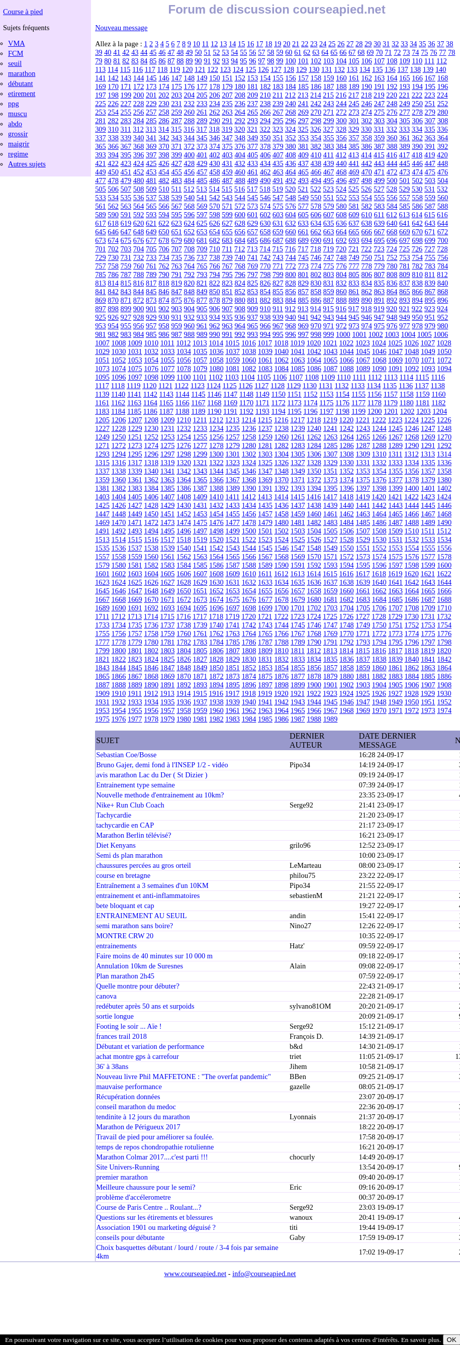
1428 (151, 505)
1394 (314, 488)
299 (328, 121)
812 (442, 275)
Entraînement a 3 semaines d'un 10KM (152, 885)
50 (198, 52)
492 (290, 180)
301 (353, 121)
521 (303, 189)
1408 (183, 497)
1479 (265, 522)
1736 (151, 625)
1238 (281, 428)
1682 (346, 599)
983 (126, 334)
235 (227, 104)
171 (126, 86)
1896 (249, 685)
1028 (444, 343)
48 (179, 52)
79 (98, 61)
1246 (412, 428)
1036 (216, 351)
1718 (216, 616)
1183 (102, 411)
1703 (330, 608)
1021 (330, 343)
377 (252, 146)
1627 (167, 582)
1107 (296, 377)
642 (417, 223)
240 (290, 104)
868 (442, 292)
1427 (135, 505)
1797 (428, 642)
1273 (135, 445)
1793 (362, 642)
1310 (379, 454)
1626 (151, 582)
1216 (281, 420)
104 (341, 61)
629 (252, 223)
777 (353, 266)
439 (328, 163)
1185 (134, 411)
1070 (412, 360)
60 (288, 52)
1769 (330, 634)
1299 (200, 454)
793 (202, 275)
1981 (200, 719)
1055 (167, 360)
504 (442, 180)
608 (341, 215)
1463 (362, 514)
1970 (379, 710)
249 (404, 104)
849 (202, 292)
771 (278, 266)
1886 (444, 676)
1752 (412, 625)
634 (316, 223)
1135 (390, 386)
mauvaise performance (129, 1087)
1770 (346, 634)
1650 (183, 591)
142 (113, 78)
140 (440, 69)
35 (422, 44)
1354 (379, 471)
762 (163, 266)
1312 (411, 454)
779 (379, 266)
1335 (428, 463)
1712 (118, 616)
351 (278, 138)
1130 (310, 386)
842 (113, 292)
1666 (444, 591)
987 (176, 334)
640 (392, 223)
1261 (298, 437)
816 (138, 283)
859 (328, 292)
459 (227, 172)
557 (404, 198)
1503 (298, 531)
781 (404, 266)
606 (316, 215)
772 (290, 266)
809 (404, 275)
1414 (281, 497)
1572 (346, 557)
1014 (216, 343)
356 (341, 138)
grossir (18, 134)
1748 (346, 625)
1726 (346, 616)
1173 (294, 403)
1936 (183, 702)
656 (239, 232)
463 (278, 172)
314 (163, 129)
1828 (216, 659)
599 (227, 215)
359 (379, 138)
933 (202, 317)
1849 (200, 668)
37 (440, 44)
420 (442, 155)
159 (328, 78)
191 (379, 86)
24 (322, 44)
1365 (200, 480)
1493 (135, 531)
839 (429, 283)
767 (227, 266)
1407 (167, 497)
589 (100, 215)
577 (303, 206)
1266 (379, 437)
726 (417, 249)
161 (353, 78)
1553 (395, 548)
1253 (167, 437)
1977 (135, 719)
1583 (167, 565)
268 (290, 112)
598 (214, 215)
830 (316, 283)
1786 (249, 642)
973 (353, 326)
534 (113, 198)
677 (151, 240)
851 (227, 292)
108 (392, 61)
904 (189, 309)
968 (290, 326)
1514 (119, 539)
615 (429, 215)
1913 (167, 693)
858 (316, 292)
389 (404, 146)
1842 (444, 659)
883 (278, 300)
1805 (200, 651)
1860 (379, 668)
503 (429, 180)
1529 (362, 539)
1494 (151, 531)
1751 (395, 625)
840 (442, 283)
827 (278, 283)
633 (303, 223)
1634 (281, 582)
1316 (119, 463)
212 (290, 95)
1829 (232, 659)
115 (125, 69)
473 (404, 172)
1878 (314, 676)
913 (303, 309)
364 (442, 138)
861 (353, 292)
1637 (330, 582)
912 (290, 309)
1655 (265, 591)
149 (202, 78)
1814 (346, 651)
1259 (265, 437)
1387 (200, 488)
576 (290, 206)
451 (126, 172)
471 (379, 172)
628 (239, 223)
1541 (200, 548)
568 (189, 206)
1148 (246, 394)
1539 (167, 548)
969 (303, 326)
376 (239, 146)
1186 (150, 411)
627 (227, 223)
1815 (362, 651)
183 (278, 86)
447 (429, 163)
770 (265, 266)
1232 (183, 428)
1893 (200, 685)
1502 (281, 531)
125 (250, 69)
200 (138, 95)
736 (189, 257)
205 (202, 95)
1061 (265, 360)
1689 (102, 608)
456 (189, 172)
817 (151, 283)
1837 (362, 659)
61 (297, 52)
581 (353, 206)
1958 (183, 710)
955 (126, 326)
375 (227, 146)
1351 (330, 471)
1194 (278, 411)
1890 (151, 685)
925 (100, 317)
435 (278, 163)
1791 (330, 642)
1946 (346, 702)
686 (265, 240)
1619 (395, 574)
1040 (281, 351)
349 (252, 138)
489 (252, 180)
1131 (326, 386)
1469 (102, 522)
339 (126, 138)
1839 (395, 659)
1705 (362, 608)
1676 (249, 599)
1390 (249, 488)
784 (442, 266)
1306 (314, 454)
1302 (249, 454)
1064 (314, 360)
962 (214, 326)
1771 (362, 634)
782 (417, 266)
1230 (151, 428)
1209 (167, 420)
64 (324, 52)
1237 (265, 428)
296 (290, 121)
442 (366, 163)
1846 (151, 668)
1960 (216, 710)
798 (265, 275)
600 (239, 215)
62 (306, 52)
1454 (216, 514)
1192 (246, 411)
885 (303, 300)
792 (189, 275)
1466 (412, 514)
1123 (198, 386)
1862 (412, 668)
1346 (249, 471)
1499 (232, 531)
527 (379, 189)
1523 (265, 539)
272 (341, 112)
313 (150, 129)
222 (417, 95)
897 (100, 309)
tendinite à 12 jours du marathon (143, 1117)
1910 (119, 693)
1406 (151, 497)
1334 (412, 463)
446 (417, 163)
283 (126, 121)
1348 (281, 471)
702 (113, 249)
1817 (395, 651)
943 (328, 317)
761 (151, 266)
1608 (216, 574)
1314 (444, 454)
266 (265, 112)
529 (404, 189)
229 (151, 104)
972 (341, 326)
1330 (346, 463)
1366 (216, 480)
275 (379, 112)
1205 (102, 420)
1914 (183, 693)
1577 (428, 557)
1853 (265, 668)
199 (126, 95)
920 (391, 309)
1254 (183, 437)
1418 (346, 497)
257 (151, 112)
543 (227, 198)
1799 (102, 651)
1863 (428, 668)
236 (239, 104)
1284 (314, 445)
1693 (167, 608)
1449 (135, 514)
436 (290, 163)
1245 (395, 428)
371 (176, 146)
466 (316, 172)
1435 (265, 505)
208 (239, 95)
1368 (249, 480)
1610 (249, 574)
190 (366, 86)
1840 (412, 659)
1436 (281, 505)
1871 (200, 676)
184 (290, 86)
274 (366, 112)
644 (442, 223)
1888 (119, 685)
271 (328, 112)
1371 (298, 480)
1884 (412, 676)
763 (176, 266)
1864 (444, 668)
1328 (314, 463)
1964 (281, 710)
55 (243, 52)
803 (328, 275)
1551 (362, 548)
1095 (102, 377)
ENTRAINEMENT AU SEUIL (141, 916)
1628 (183, 582)
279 (429, 112)
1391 (265, 488)
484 (189, 180)
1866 (119, 676)
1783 (200, 642)
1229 (135, 428)
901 (151, 309)
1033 (167, 351)
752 (392, 257)
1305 (298, 454)
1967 (330, 710)
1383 (135, 488)
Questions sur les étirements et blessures (154, 1217)
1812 (314, 651)
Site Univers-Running (127, 1167)
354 (316, 138)
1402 (444, 488)
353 (303, 138)
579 (328, 206)
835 (379, 283)
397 (151, 155)
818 (163, 283)
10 (196, 44)
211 (277, 95)
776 (341, 266)
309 (100, 129)
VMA (16, 43)
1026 (411, 343)
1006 (440, 334)
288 (189, 121)
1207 (135, 420)
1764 (249, 634)
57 (261, 52)
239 (278, 104)
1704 (346, 608)
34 (413, 44)
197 (100, 95)
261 (202, 112)
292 (239, 121)
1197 (326, 411)
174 (163, 86)
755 (429, 257)
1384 (151, 488)
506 (113, 189)
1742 (249, 625)
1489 (428, 522)
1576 (412, 557)
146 (163, 78)
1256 (216, 437)
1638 (346, 582)
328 (340, 129)
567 (176, 206)
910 (265, 309)
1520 (216, 539)
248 (392, 104)
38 (449, 44)
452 (138, 172)
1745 (298, 625)
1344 (216, 471)
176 (189, 86)
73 (406, 52)
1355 (395, 471)
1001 (359, 334)
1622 (444, 574)
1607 (200, 574)
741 (252, 257)
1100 (183, 377)
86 (161, 61)
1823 (135, 659)
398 (163, 155)
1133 (357, 386)
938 (265, 317)
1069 (395, 360)
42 (125, 52)
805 (353, 275)
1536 (119, 548)
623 (176, 223)
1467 (428, 514)
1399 (395, 488)
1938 (216, 702)
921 (404, 309)
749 (353, 257)
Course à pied (23, 12)
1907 (428, 685)
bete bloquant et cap (125, 906)
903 (176, 309)
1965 (298, 710)
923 (429, 309)
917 (353, 309)
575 (278, 206)
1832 (281, 659)
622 (163, 223)
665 (353, 232)
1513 (102, 539)
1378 (412, 480)
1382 (119, 488)
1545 (265, 548)
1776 (444, 634)
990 (214, 334)
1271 (102, 445)
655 (227, 232)
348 (239, 138)
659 (278, 232)
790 (163, 275)
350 (265, 138)
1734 (119, 625)
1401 (428, 488)
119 (174, 69)
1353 (362, 471)
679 (176, 240)
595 (176, 215)
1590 (281, 565)
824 (239, 283)
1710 (444, 608)
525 (353, 189)
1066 (346, 360)
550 (316, 198)
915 (328, 309)
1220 (346, 420)
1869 (167, 676)
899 (126, 309)
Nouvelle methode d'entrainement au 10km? (160, 795)
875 (176, 300)
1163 (134, 403)
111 (429, 61)
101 (303, 61)
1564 (216, 557)
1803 (167, 651)
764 (189, 266)
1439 (330, 505)
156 (290, 78)
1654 (249, 591)
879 (227, 300)
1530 (379, 539)
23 (313, 44)
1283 (298, 445)
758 (113, 266)
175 (176, 86)
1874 (249, 676)
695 (379, 240)
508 (138, 189)
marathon (21, 73)
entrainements (116, 946)
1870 (183, 676)
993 (252, 334)
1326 (281, 463)
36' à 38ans (112, 1066)
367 (126, 146)
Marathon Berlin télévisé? (133, 835)
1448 (119, 514)
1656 (281, 591)
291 (227, 121)
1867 (135, 676)
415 (379, 155)
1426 (119, 505)
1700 (281, 608)
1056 (183, 360)
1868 (151, 676)
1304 (281, 454)
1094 (444, 369)
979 (429, 326)
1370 (281, 480)
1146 (214, 394)
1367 (232, 480)
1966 (314, 710)
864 (392, 292)
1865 (102, 676)
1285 (330, 445)
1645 (102, 591)
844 (138, 292)
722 (366, 249)
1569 (298, 557)
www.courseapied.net (195, 1274)
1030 (119, 351)
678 (163, 240)
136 (390, 69)
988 (189, 334)
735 (176, 257)
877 (202, 300)
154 (265, 78)
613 (404, 215)
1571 (330, 557)
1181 (422, 403)
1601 (102, 574)
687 (278, 240)
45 (152, 52)
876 (189, 300)
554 (366, 198)
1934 (151, 702)
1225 (427, 420)
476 (442, 172)
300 (341, 121)
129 (301, 69)
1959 (200, 710)
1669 (135, 599)
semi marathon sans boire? (134, 926)
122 (212, 69)
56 (252, 52)
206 (214, 95)
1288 (379, 445)
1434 (249, 505)
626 (214, 223)
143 (126, 78)
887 (328, 300)
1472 (151, 522)
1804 (183, 651)
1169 (230, 403)
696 (392, 240)
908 (239, 309)
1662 (379, 591)
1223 (395, 420)
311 (126, 129)
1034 (183, 351)
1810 (281, 651)
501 (404, 180)
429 (202, 163)
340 (138, 138)
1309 (362, 454)
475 (429, 172)
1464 (379, 514)
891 (379, 300)
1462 (346, 514)
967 (278, 326)
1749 (362, 625)
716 (290, 249)
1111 (359, 377)
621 (151, 223)
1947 (362, 702)
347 (227, 138)
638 (366, 223)
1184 (118, 411)
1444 (412, 505)
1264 (346, 437)
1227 (102, 428)
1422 (411, 497)
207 (227, 95)
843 (126, 292)
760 (138, 266)
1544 (249, 548)
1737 (167, 625)
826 (265, 283)
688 (290, 240)
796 (239, 275)
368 (138, 146)
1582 (151, 565)
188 (341, 86)
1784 (216, 642)
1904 (379, 685)
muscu (17, 114)
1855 (298, 668)
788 (138, 275)
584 (392, 206)
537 (151, 198)
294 (265, 121)
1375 (362, 480)
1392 (281, 488)
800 (290, 275)
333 (404, 129)
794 (214, 275)
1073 (102, 369)
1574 (379, 557)
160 (341, 78)
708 (189, 249)
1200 (374, 411)
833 (353, 283)
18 (268, 44)
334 (417, 129)
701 (100, 249)
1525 (298, 539)
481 (151, 180)
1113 (391, 377)
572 (239, 206)
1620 (411, 574)
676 (138, 240)
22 (304, 44)
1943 (298, 702)
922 (417, 309)
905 (202, 309)
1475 (200, 522)
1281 (265, 445)
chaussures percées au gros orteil (143, 865)
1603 (135, 574)
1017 (265, 343)
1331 (362, 463)
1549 (330, 548)
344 (189, 138)
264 (239, 112)
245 (353, 104)
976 (392, 326)
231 (176, 104)
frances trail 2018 (121, 1036)
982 (113, 334)
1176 (342, 403)
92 (216, 61)
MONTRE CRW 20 (124, 936)
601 (252, 215)
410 (316, 155)
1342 (183, 471)
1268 (412, 437)
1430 (183, 505)
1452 (183, 514)
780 (392, 266)
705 (151, 249)
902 (163, 309)
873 (151, 300)
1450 (151, 514)
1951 (428, 702)
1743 (265, 625)
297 (303, 121)
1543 (232, 548)
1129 (294, 386)
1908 (444, 685)
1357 (428, 471)
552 (341, 198)
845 (151, 292)
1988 (314, 719)
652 (189, 232)
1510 (412, 531)
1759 (167, 634)
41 (116, 52)
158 (316, 78)
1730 (411, 616)
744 (290, 257)
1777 (102, 642)
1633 (265, 582)
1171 (262, 403)
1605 (167, 574)
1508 (379, 531)
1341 (167, 471)
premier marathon (122, 1177)
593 (151, 215)
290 (214, 121)
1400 (412, 488)
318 (214, 129)
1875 (265, 676)
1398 (379, 488)
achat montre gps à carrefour (137, 1056)
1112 (375, 377)
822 (214, 283)
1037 (232, 351)
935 (227, 317)
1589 (265, 565)
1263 (330, 437)
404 (239, 155)
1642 (412, 582)
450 (113, 172)
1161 (102, 403)
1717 (200, 616)
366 (113, 146)
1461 (330, 514)
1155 (358, 394)
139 (428, 69)
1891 (167, 685)
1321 (200, 463)
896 (442, 300)
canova (106, 996)
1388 (216, 488)
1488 (412, 522)
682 (214, 240)
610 (366, 215)
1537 (135, 548)
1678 (281, 599)
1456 (249, 514)
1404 (119, 497)
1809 (265, 651)
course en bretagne (123, 875)
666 (366, 232)
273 (353, 112)
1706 (379, 608)
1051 (102, 360)
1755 (102, 634)
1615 (330, 574)
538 (163, 198)
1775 (428, 634)
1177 (358, 403)
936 (239, 317)
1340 (151, 471)
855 (278, 292)
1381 (102, 488)
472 (392, 172)
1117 (102, 386)
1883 (395, 676)
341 (151, 138)
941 (303, 317)
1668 (119, 599)
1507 (362, 531)
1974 (444, 710)
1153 (326, 394)
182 (265, 86)
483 (176, 180)
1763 (232, 634)
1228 (119, 428)
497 (353, 180)
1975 (102, 719)
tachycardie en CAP (125, 825)
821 (202, 283)
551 (328, 198)
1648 (151, 591)
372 (189, 146)
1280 (249, 445)
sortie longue (115, 1016)
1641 (395, 582)
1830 (249, 659)
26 (340, 44)
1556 (444, 548)
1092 (412, 369)
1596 (379, 565)
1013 (200, 343)
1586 (216, 565)
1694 (183, 608)
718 (315, 249)
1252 (151, 437)
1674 (216, 599)
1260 (281, 437)
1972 (412, 710)
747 (328, 257)
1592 (314, 565)
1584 (183, 565)
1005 (424, 334)
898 (113, 309)
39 (98, 52)
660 (290, 232)
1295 (135, 454)
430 (214, 163)
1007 (102, 343)
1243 (362, 428)
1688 (444, 599)
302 (366, 121)
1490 (444, 522)
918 (366, 309)
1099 (167, 377)
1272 (119, 445)
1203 (423, 411)
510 (163, 189)
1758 (151, 634)
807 (379, 275)
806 (366, 275)
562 (113, 206)
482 (163, 180)
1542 (216, 548)
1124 (214, 386)
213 (303, 95)
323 (277, 129)
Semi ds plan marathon (129, 855)
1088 (346, 369)
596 (189, 215)
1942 (281, 702)
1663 (395, 591)
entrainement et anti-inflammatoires (148, 895)
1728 (379, 616)
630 (265, 223)
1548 (314, 548)
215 (328, 95)
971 (328, 326)
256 (138, 112)
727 (429, 249)
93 (225, 61)
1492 (119, 531)
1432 (216, 505)
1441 (362, 505)
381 (303, 146)
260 (189, 112)
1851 (232, 668)
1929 (427, 693)
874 (163, 300)
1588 (249, 565)
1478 (249, 522)
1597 (395, 565)
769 (252, 266)
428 (189, 163)
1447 (102, 514)
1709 (428, 608)
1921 (297, 693)
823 (227, 283)
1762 (216, 634)
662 (316, 232)
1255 (200, 437)
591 (126, 215)
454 (163, 172)
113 (100, 69)
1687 (428, 599)
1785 (232, 642)
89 (189, 61)
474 (417, 172)
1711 (102, 616)
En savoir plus (420, 1339)
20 (286, 44)
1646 (119, 591)
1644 (444, 582)
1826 (183, 659)
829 (303, 283)
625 (202, 223)
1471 (135, 522)
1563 (200, 557)
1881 (362, 676)
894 (417, 300)
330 (366, 129)
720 (340, 249)
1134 (373, 386)
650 (163, 232)
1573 (362, 557)
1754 (444, 625)
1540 (183, 548)
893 (404, 300)
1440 (346, 505)
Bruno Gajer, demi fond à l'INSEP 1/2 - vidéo (162, 765)
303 (379, 121)
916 (340, 309)
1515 (135, 539)
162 (366, 78)
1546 (281, 548)
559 (429, 198)
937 (252, 317)
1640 (379, 582)
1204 (439, 411)
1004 (408, 334)
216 (340, 95)
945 (353, 317)
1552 (379, 548)
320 (239, 129)
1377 (395, 480)
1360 (119, 480)
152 (239, 78)
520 (290, 189)
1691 (135, 608)
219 (379, 95)
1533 (428, 539)
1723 (297, 616)
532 (442, 189)
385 (353, 146)
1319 (167, 463)
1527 (330, 539)
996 (290, 334)
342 (163, 138)
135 (377, 69)
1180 (406, 403)
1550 (346, 548)
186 (316, 86)
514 (214, 189)
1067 (362, 360)
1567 (265, 557)
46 (161, 52)
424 (138, 163)
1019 (297, 343)
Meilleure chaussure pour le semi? (145, 1187)
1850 (216, 668)
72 (397, 52)
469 (353, 172)
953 (100, 326)
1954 (119, 710)
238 (265, 104)
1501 (265, 531)
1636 (314, 582)
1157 (391, 394)
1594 (346, 565)
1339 (135, 471)
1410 (216, 497)
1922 (314, 693)
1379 (428, 480)
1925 (362, 693)
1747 (330, 625)
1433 (232, 505)
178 (214, 86)
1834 (314, 659)
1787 (265, 642)
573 (252, 206)
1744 (281, 625)
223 (429, 95)
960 (189, 326)
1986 (281, 719)
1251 (135, 437)
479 (126, 180)
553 (353, 198)
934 (214, 317)
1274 (151, 445)
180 (239, 86)
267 (278, 112)
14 (232, 44)
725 (404, 249)
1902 (346, 685)
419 (429, 155)
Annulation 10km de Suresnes (139, 966)
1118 (118, 386)
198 (113, 95)
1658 (314, 591)
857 (303, 292)
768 (239, 266)
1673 (200, 599)
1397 (362, 488)
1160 (438, 394)
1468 (444, 514)
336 (442, 129)
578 (316, 206)
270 (316, 112)
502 (417, 180)
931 (176, 317)
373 (202, 146)
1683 (362, 599)
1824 (151, 659)
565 (151, 206)
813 (100, 283)
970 (316, 326)
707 (176, 249)
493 (303, 180)
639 (379, 223)
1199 (358, 411)
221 (404, 95)
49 (189, 52)
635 (328, 223)
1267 (395, 437)
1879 (330, 676)
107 (379, 61)
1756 (119, 634)
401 (202, 155)
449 (100, 172)
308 (442, 121)
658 (265, 232)
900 (138, 309)
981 (100, 334)
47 (170, 52)
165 (404, 78)
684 (239, 240)
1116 (438, 377)
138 (415, 69)
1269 (428, 437)
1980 (183, 719)
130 (314, 69)
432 (239, 163)
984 (138, 334)
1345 (232, 471)
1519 (200, 539)
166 (417, 78)
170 (113, 86)
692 (341, 240)
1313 (427, 454)
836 (392, 283)
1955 (135, 710)
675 (126, 240)
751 (379, 257)
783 (429, 266)
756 (442, 257)
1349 (298, 471)
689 (303, 240)
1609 (232, 574)
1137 (422, 386)
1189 (198, 411)
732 (138, 257)
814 (113, 283)
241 (303, 104)
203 (176, 95)
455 (176, 172)
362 (417, 138)
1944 (314, 702)
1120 (149, 386)
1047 (395, 351)
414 (366, 155)
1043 (330, 351)
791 (176, 275)
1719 (232, 616)
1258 (249, 437)
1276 (183, 445)
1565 (232, 557)
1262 (314, 437)
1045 (362, 351)
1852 (249, 668)
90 (198, 61)
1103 (232, 377)
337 (100, 138)
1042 (314, 351)
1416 (314, 497)
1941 (265, 702)
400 (189, 155)
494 (316, 180)
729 (100, 257)
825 (252, 283)
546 (265, 198)
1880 (346, 676)
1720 (248, 616)
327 (328, 129)
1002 (376, 334)
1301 (232, 454)
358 (366, 138)
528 (391, 189)
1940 (249, 702)
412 (340, 155)
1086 (314, 369)
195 (429, 86)
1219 (330, 420)
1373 (330, 480)
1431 (200, 505)
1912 (151, 693)
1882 (379, 676)
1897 (265, 685)
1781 (167, 642)
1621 (427, 574)
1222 (379, 420)
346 (214, 138)
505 (100, 189)
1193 (262, 411)
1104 (248, 377)
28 (358, 44)
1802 (151, 651)
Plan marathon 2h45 (125, 976)
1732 (444, 616)
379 (278, 146)
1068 (379, 360)
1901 (330, 685)
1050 (444, 351)
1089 (362, 369)
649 (151, 232)
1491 (102, 531)
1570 (314, 557)
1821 (102, 659)
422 (113, 163)
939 (278, 317)
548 (290, 198)
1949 (395, 702)
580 (341, 206)
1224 (411, 420)
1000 (343, 334)
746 (316, 257)
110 (417, 61)
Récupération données (128, 1097)
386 (366, 146)
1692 (151, 608)
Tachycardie (113, 815)
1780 (151, 642)
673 (100, 240)
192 (392, 86)
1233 (200, 428)
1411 (232, 497)
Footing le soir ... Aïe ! (128, 1026)
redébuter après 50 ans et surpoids (145, 1006)
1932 (119, 702)
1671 (167, 599)
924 (442, 309)
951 (429, 317)
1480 (281, 522)
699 (429, 240)
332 (391, 129)
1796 (412, 642)
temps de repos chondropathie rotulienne (155, 1147)
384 (341, 146)
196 (442, 86)
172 (138, 86)
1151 (294, 394)
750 (366, 257)
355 (328, 138)
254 (113, 112)
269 (303, 112)
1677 (265, 599)
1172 (278, 403)
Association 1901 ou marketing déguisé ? (156, 1227)
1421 (395, 497)
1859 (362, 668)
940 (290, 317)
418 (417, 155)
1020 (314, 343)
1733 (102, 625)
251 (429, 104)
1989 (330, 719)
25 (331, 44)
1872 (216, 676)
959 (176, 326)
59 (279, 52)
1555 (428, 548)
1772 (379, 634)
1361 (135, 480)
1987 (298, 719)
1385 (167, 488)
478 (113, 180)
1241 (330, 428)
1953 (102, 710)
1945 (330, 702)
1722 (281, 616)
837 (404, 283)
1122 (181, 386)
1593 (330, 565)
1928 (411, 693)
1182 (438, 403)
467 (328, 172)
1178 (374, 403)
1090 (379, 369)
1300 (216, 454)
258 (163, 112)
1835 (330, 659)
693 (353, 240)
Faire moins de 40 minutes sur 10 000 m (154, 956)
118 (162, 69)
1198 (342, 411)
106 (366, 61)
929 (151, 317)
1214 (248, 420)
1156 (374, 394)
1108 (312, 377)
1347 (265, 471)
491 (278, 180)
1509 (395, 531)
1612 (281, 574)
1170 (246, 403)
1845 (135, 668)
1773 (395, 634)
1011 (167, 343)
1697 (232, 608)
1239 (298, 428)
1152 (310, 394)
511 (176, 189)
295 (278, 121)
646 (113, 232)
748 (341, 257)
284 (138, 121)
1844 (119, 668)
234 (214, 104)
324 (290, 129)
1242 (346, 428)
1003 (392, 334)
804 (341, 275)
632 (290, 223)
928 (138, 317)
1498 (216, 531)
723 (379, 249)
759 (126, 266)
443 (379, 163)
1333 (395, 463)
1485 (362, 522)
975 (379, 326)
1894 (216, 685)
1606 (183, 574)
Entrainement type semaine (135, 785)
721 (353, 249)
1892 (183, 685)
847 (176, 292)
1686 (412, 599)
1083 (265, 369)
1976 (119, 719)
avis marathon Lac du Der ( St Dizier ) (151, 775)
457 (202, 172)
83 (134, 61)
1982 (216, 719)
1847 (167, 668)
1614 (314, 574)
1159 (422, 394)
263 (227, 112)
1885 (428, 676)
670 (417, 232)
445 (404, 163)
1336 (444, 463)
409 (303, 155)
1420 (379, 497)
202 (163, 95)
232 (189, 104)
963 (227, 326)
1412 (248, 497)
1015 (232, 343)
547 (278, 198)
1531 (395, 539)
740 (239, 257)
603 (278, 215)
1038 (249, 351)
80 (107, 61)
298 (316, 121)
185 (303, 86)
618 (113, 223)
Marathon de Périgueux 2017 (138, 1127)
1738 (183, 625)
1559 (135, 557)
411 (328, 155)
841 (100, 292)
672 (442, 232)
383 (328, 146)
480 (138, 180)
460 (239, 172)
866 (417, 292)
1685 (395, 599)
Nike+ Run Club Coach (130, 805)
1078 (183, 369)
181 (252, 86)
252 (442, 104)
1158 (406, 394)
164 (392, 78)
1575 (395, 557)
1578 (444, 557)
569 (202, 206)
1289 (395, 445)
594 (163, 215)
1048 (412, 351)
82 (125, 61)
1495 (167, 531)
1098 (151, 377)
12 (214, 44)
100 (290, 61)
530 (417, 189)
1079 (200, 369)
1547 (298, 548)
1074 (119, 369)
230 (163, 104)
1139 (102, 394)
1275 (167, 445)
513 (201, 189)
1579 (102, 565)
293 (252, 121)
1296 (151, 454)
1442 (379, 505)
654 (214, 232)
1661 (362, 591)
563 (126, 206)
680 (189, 240)
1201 (391, 411)
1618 (379, 574)
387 (379, 146)
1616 (346, 574)
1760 (183, 634)
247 (379, 104)
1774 (412, 634)
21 (295, 44)
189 (353, 86)
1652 (216, 591)
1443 (395, 505)
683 (227, 240)
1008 (119, 343)
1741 (232, 625)
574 (265, 206)
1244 (379, 428)
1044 (346, 351)
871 (126, 300)
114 (113, 69)
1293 (102, 454)
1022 (346, 343)
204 (189, 95)
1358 (444, 471)
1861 (395, 668)
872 (138, 300)
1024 (379, 343)
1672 (183, 599)
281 (100, 121)
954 (113, 326)
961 (202, 326)
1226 (444, 420)
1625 (135, 582)
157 (303, 78)
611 (379, 215)
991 (227, 334)
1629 (200, 582)
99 (279, 61)
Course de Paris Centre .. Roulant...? (148, 1207)
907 (227, 309)
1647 (135, 591)
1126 (245, 386)
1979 (167, 719)
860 (341, 292)
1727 (362, 616)
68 (360, 52)
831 (328, 283)
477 (100, 180)
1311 (395, 454)
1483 (330, 522)
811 (429, 275)
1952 (444, 702)
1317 (135, 463)
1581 (135, 565)
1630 (216, 582)
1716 (183, 616)
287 (176, 121)
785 (100, 275)
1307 (330, 454)
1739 (200, 625)
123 (225, 69)
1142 (150, 394)
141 (100, 78)
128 (288, 69)
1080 (216, 369)
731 (126, 257)
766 (214, 266)
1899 (298, 685)
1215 (265, 420)
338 (113, 138)
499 (379, 180)
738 (214, 257)
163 (379, 78)
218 (366, 95)
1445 (428, 505)
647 (126, 232)
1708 (412, 608)
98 (270, 61)
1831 (265, 659)
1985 (265, 719)
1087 (330, 369)
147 (176, 78)
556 (392, 198)
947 (379, 317)
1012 (183, 343)
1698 (249, 608)
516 (239, 189)
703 (126, 249)
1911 (135, 693)
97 (261, 61)
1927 (395, 693)
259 (176, 112)
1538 (151, 548)
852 (239, 292)
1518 (183, 539)
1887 (102, 685)
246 (366, 104)
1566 (249, 557)
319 (227, 129)
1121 (165, 386)
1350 (314, 471)
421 (100, 163)
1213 (232, 420)
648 (138, 232)
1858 (346, 668)
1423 (427, 497)
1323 (232, 463)
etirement (21, 93)
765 (202, 266)
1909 (102, 693)
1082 (249, 369)
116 (137, 69)
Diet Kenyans (116, 845)
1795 (395, 642)
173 (151, 86)
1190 (214, 411)
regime (18, 154)
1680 (314, 599)
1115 (422, 377)
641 (404, 223)
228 (138, 104)
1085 (298, 369)
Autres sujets (27, 164)
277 (404, 112)
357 (353, 138)
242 (316, 104)
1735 (135, 625)
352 (290, 138)
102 (316, 61)
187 (328, 86)
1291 (428, 445)
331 (379, 129)
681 (202, 240)
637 (353, 223)
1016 (248, 343)
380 (290, 146)
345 (202, 138)
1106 (279, 377)
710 (214, 249)
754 (417, 257)
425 (151, 163)
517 (252, 189)
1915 (200, 693)
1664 (412, 591)
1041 (298, 351)
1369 (265, 480)
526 (366, 189)
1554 (412, 548)
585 (404, 206)
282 (113, 121)
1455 (232, 514)
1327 (298, 463)
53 (225, 52)
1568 (281, 557)
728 (442, 249)
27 (349, 44)
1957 (167, 710)
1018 (281, 343)
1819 (427, 651)
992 (239, 334)
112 (441, 61)
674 (113, 240)
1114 (406, 377)
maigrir (18, 144)
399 (176, 155)
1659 (330, 591)
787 (126, 275)
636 (341, 223)
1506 (346, 531)
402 (214, 155)
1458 (281, 514)
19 (277, 44)
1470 (119, 522)
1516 (151, 539)
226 (113, 104)
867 (429, 292)
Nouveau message (121, 28)
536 (138, 198)
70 (379, 52)
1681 (330, 599)
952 (442, 317)
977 (404, 326)
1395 (330, 488)
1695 (200, 608)
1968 (346, 710)
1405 (135, 497)
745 (303, 257)
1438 (314, 505)
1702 (314, 608)
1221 (362, 420)
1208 (151, 420)
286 (163, 121)
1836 (346, 659)
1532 (412, 539)
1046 (379, 351)
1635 (298, 582)
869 (100, 300)
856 (290, 292)
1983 (232, 719)
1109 (328, 377)
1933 (135, 702)
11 (205, 44)
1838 (379, 659)
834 (366, 283)
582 (366, 206)
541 (202, 198)
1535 (102, 548)
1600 (444, 565)
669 (404, 232)
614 (417, 215)
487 (227, 180)
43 (134, 52)
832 (341, 283)
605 (303, 215)
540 (189, 198)
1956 (151, 710)
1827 (200, 659)
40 (107, 52)
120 (187, 69)
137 (402, 69)
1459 (298, 514)
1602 (119, 574)
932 (189, 317)
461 (252, 172)
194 (417, 86)
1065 (330, 360)
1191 (230, 411)
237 (252, 104)
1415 (297, 497)
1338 (119, 471)
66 (342, 52)
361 (404, 138)
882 (265, 300)
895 (429, 300)
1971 (395, 710)
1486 (379, 522)
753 (404, 257)
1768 (314, 634)
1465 (395, 514)
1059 (232, 360)
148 (189, 78)
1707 (395, 608)
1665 (428, 591)
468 (341, 172)
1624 (119, 582)
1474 (183, 522)
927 (126, 317)
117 (150, 69)
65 (333, 52)
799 (278, 275)
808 (392, 275)
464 (290, 172)
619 (126, 223)
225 (100, 104)
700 (442, 240)
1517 (167, 539)
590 (113, 215)
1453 (200, 514)
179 (227, 86)
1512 (444, 531)
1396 (346, 488)
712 (239, 249)
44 (143, 52)
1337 (102, 471)
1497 (200, 531)
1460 (314, 514)
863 (379, 292)
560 (442, 198)
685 (252, 240)
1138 (438, 386)
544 (239, 198)
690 (316, 240)
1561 (167, 557)
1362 (151, 480)
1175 (326, 403)
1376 (379, 480)
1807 (232, 651)
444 (392, 163)
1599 (428, 565)
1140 (118, 394)
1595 (362, 565)
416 (391, 155)
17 (259, 44)
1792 (346, 642)
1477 (232, 522)
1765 (265, 634)
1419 (362, 497)
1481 (298, 522)
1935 (167, 702)
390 (417, 146)
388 (392, 146)
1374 (346, 480)
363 (429, 138)
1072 (444, 360)
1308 (346, 454)
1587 (232, 565)
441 (353, 163)
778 (366, 266)
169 (100, 86)
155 (278, 78)
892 (392, 300)
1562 (183, 557)
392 (442, 146)
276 (392, 112)
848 (189, 292)
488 (239, 180)
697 (404, 240)
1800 (119, 651)
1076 (151, 369)
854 (265, 292)
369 (151, 146)
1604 (151, 574)
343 (176, 138)
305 (404, 121)
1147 (230, 394)
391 (429, 146)
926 (113, 317)
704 (138, 249)
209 (252, 95)
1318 (151, 463)
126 (263, 69)
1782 (183, 642)
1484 (346, 522)
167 (429, 78)
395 (126, 155)
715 (277, 249)
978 (417, 326)
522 (315, 189)
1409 (200, 497)
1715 (167, 616)
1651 (200, 591)
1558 (119, 557)
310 (113, 129)
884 (290, 300)
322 (264, 129)
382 (316, 146)
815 (126, 283)
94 (234, 61)
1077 (167, 369)
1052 (119, 360)
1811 (298, 651)
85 (152, 61)
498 (366, 180)
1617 (362, 574)
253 (100, 112)
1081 (232, 369)
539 (176, 198)
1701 (298, 608)
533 (100, 198)
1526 (314, 539)
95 (243, 61)
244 (341, 104)
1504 (314, 531)
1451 (167, 514)
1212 (216, 420)
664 (341, 232)
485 (202, 180)
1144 (182, 394)
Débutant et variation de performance (150, 1046)
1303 (265, 454)
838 (417, 283)
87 (170, 61)
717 (303, 249)
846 (163, 292)
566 (163, 206)
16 (250, 44)
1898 (281, 685)
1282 (281, 445)
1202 (407, 411)
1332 (379, 463)
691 (328, 240)
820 (189, 283)
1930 (444, 693)
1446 (444, 505)
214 (315, 95)
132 (339, 69)
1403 (102, 497)
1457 (265, 514)
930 (163, 317)
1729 (395, 616)
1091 (395, 369)
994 (265, 334)
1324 (249, 463)
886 (316, 300)
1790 (314, 642)
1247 (428, 428)
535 (126, 198)
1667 (102, 599)
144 (138, 78)
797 (252, 275)
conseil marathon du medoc (136, 1107)
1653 (232, 591)
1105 (263, 377)
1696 (216, 608)
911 (277, 309)
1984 (249, 719)
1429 (167, 505)
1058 (216, 360)
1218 (314, 420)
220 (391, 95)
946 (366, 317)
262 (214, 112)
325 (303, 129)
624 (189, 223)
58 (270, 52)
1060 (249, 360)
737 (202, 257)
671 (429, 232)
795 (227, 275)
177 (202, 86)
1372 (314, 480)
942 (316, 317)
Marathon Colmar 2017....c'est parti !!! (152, 1157)
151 (227, 78)
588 (442, 206)
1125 (229, 386)
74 (415, 52)
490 (265, 180)
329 (353, 129)
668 (392, 232)
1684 (379, 599)
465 (303, 172)
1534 (444, 539)
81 (116, 61)
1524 (281, 539)
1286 (346, 445)
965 (252, 326)
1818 (411, 651)
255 (126, 112)
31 (386, 44)
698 (417, 240)
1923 (330, 693)
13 (223, 44)
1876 (281, 676)
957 (151, 326)
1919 (265, 693)
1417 (330, 497)
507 (126, 189)
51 (207, 52)
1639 (362, 582)
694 (366, 240)
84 (143, 61)
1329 (330, 463)
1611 (265, 574)
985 (151, 334)
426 (163, 163)
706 (163, 249)
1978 (151, 719)
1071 (428, 360)
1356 (412, 471)
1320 (183, 463)
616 (442, 215)
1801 (135, 651)
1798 (444, 642)
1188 (182, 411)
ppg (13, 104)
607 (328, 215)
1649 (167, 591)
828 (290, 283)
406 (265, 155)
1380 (444, 480)
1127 (261, 386)
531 (429, 189)
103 (328, 61)
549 (303, 198)
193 (404, 86)
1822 (119, 659)
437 (303, 163)
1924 (346, 693)
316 (189, 129)
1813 (330, 651)
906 (214, 309)
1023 (362, 343)
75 (424, 52)
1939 (232, 702)
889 (353, 300)
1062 (281, 360)
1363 (167, 480)
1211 (200, 420)
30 (377, 44)
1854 (281, 668)
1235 (232, 428)
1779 (135, 642)
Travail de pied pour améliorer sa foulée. (155, 1137)
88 (179, 61)
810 (417, 275)
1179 (391, 403)
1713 (134, 616)
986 (163, 334)
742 (265, 257)
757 (100, 266)
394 (113, 155)
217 (353, 95)
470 (366, 172)
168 (442, 78)
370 (163, 146)
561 (100, 206)
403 (227, 155)
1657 (298, 591)
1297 (167, 454)
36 (431, 44)
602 (265, 215)
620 (138, 223)
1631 (232, 582)
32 (395, 44)
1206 (119, 420)
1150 (278, 394)
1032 (151, 351)
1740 (216, 625)
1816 (379, 651)
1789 (298, 642)
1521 (232, 539)
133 (352, 69)
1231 (167, 428)
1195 (294, 411)
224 (442, 95)
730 (113, 257)
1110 (344, 377)
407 (278, 155)
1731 (427, 616)
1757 (135, 634)
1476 (216, 522)
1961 (232, 710)
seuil (15, 63)
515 (227, 189)
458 (214, 172)
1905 (395, 685)
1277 (200, 445)
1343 (200, 471)
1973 (428, 710)
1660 (346, 591)
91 (207, 61)
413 (353, 155)
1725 (330, 616)
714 (264, 249)
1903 (362, 685)
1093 (428, 369)
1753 (428, 625)
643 (429, 223)
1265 (362, 437)
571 (227, 206)
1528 (346, 539)
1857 (330, 668)
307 (429, 121)
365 (100, 146)
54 (234, 52)
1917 (232, 693)
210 (265, 95)
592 (138, 215)
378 (265, 146)
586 (417, 206)
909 (252, 309)
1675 (232, 599)
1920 (281, 693)
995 (278, 334)
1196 (310, 411)
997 (303, 334)
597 (202, 215)
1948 (379, 702)
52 (216, 52)
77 (442, 52)
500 (392, 180)
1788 (281, 642)
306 (417, 121)
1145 (198, 394)
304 (392, 121)
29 (368, 44)
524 (340, 189)
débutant (20, 83)
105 (353, 61)
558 (417, 198)
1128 (277, 386)
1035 (200, 351)
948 (392, 317)
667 (379, 232)
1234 (216, 428)
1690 (119, 608)
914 (315, 309)
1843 (102, 668)
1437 (298, 505)
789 (151, 275)
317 (201, 129)
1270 (444, 437)
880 (239, 300)
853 (252, 292)
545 (252, 198)
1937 (200, 702)
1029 (102, 351)
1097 (135, 377)
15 (241, 44)
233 (202, 104)
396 (138, 155)
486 (214, 180)
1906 (412, 685)
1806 (216, 651)
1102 (216, 377)
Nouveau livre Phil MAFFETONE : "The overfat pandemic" (183, 1076)
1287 (362, 445)
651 (176, 232)
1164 (150, 403)
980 (442, 326)
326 (315, 129)
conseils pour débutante (130, 1237)
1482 (314, 522)
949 (404, 317)
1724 (314, 616)
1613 (297, 574)
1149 (262, 394)
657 (252, 232)
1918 (248, 693)
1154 (342, 394)
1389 (232, 488)
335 (429, 129)
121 (200, 69)
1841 (428, 659)
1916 (216, 693)
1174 (310, 403)
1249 (102, 437)
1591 (298, 565)
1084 (281, 369)
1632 (249, 582)
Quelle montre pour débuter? (137, 986)
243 (328, 104)
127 (276, 69)
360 (392, 138)
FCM (15, 53)
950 (417, 317)
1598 (412, 565)
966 (265, 326)
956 (138, 326)
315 (176, 129)
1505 (330, 531)
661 (303, 232)
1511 (428, 531)
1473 (167, 522)
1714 (151, 616)
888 (341, 300)
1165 (166, 403)
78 (451, 52)
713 (252, 249)
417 (404, 155)
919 (379, 309)
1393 (298, 488)
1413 (265, 497)
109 (404, 61)
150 (214, 78)
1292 (444, 445)
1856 (314, 668)
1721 (265, 616)
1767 (298, 634)
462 (265, 172)
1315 (102, 463)
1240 (314, 428)
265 (252, 112)
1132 (341, 386)
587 (429, 206)
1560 (151, 557)
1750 (379, 625)
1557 (102, 557)
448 (442, 163)
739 (227, 257)
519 (277, 189)
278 (417, 112)
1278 (216, 445)
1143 (166, 394)
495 (328, 180)
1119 (134, 386)
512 (189, 189)
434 (265, 163)
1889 (135, 685)
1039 (265, 351)
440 (341, 163)
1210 (183, 420)
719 (328, 249)
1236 (249, 428)
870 (113, 300)
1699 (265, 608)
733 (151, 257)
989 (202, 334)
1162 (118, 403)
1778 (119, 642)
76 (433, 52)
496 (341, 180)
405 (252, 155)
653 (202, 232)
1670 (151, 599)
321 (252, 129)
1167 (198, 403)
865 (404, 292)
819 (176, 283)
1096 (119, 377)
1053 (135, 360)
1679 (298, 599)
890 (366, 300)
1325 (265, 463)
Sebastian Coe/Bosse (126, 755)
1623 (102, 582)
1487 (395, 522)
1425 (102, 505)
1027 (427, 343)
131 (326, 69)
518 (264, 189)
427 (176, 163)
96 (252, 61)
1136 (406, 386)
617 (100, 223)
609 (353, 215)
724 (391, 249)
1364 (183, 480)
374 (214, 146)
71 (388, 52)
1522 (249, 539)
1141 (134, 394)
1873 (232, 676)
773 (303, 266)
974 (366, 326)
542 (214, 198)
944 (341, 317)
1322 (216, 463)
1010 (151, 343)
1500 (249, 531)
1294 (119, 454)
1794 (379, 642)
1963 (265, 710)
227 (126, 104)
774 (316, 266)
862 (366, 292)
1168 (214, 403)
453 (151, 172)
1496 (183, 531)
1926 (379, 693)
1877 (298, 676)
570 (214, 206)
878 (214, 300)
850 (214, 292)
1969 (362, 710)
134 (365, 69)
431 (227, 163)
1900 (314, 685)
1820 (444, 651)
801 (303, 275)
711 (227, 249)
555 (379, 198)
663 (328, 232)
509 (151, 189)
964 (239, 326)
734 (163, 257)
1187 (166, 411)
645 (100, 232)
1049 (428, 351)
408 (290, 155)
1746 (314, 625)
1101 (200, 377)
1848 (183, 668)
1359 (102, 480)
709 (202, 249)
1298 (183, 454)
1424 (444, 497)
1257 (232, 437)
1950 (412, 702)
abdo (15, 124)
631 (278, 223)
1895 (232, 685)
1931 (102, 702)
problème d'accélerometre (133, 1197)
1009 (135, 343)
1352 (346, 471)
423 (126, 163)
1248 (444, 428)
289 (202, 121)
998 (316, 334)
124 (238, 69)
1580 (119, 565)
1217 (297, 420)
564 (138, 206)
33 (404, 44)
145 (151, 78)
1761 (200, 634)
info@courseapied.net (264, 1274)
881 (252, 300)
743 (278, 257)
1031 (135, 351)
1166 (182, 403)
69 (370, 52)
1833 (298, 659)
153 (252, 78)
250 (417, 104)
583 (379, 206)
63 (315, 52)
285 (151, 121)
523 (328, 189)
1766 (281, 634)
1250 (119, 437)
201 (151, 95)
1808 (249, 651)
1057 (200, 360)
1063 (298, 360)
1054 (151, 360)
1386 (183, 488)
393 (100, 155)
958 (163, 326)
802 (316, 275)
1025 (395, 343)
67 (351, 52)
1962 (249, 710)
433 (252, 163)
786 (113, 275)
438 (316, 163)
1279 (232, 445)
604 (290, 215)
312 (138, 129)
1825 (167, 659)
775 (328, 266)
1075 (135, 369)
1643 (428, 582)
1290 (412, 445)
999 (328, 334)
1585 (200, 565)
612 (391, 215)
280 (442, 112)
